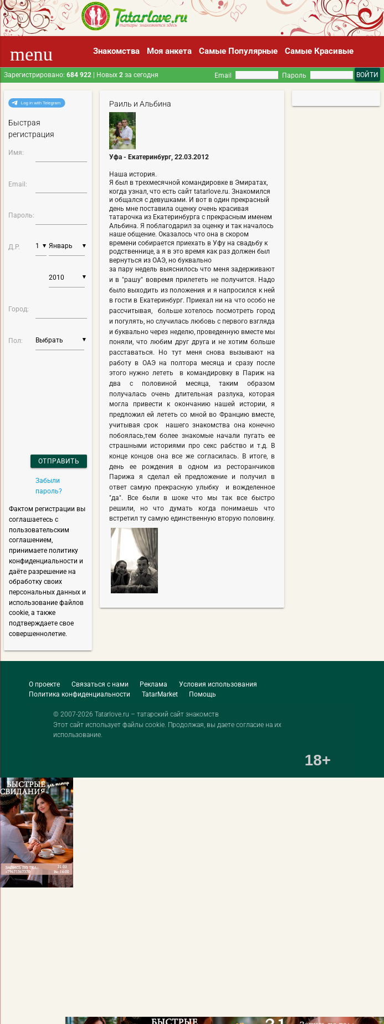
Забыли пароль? (48, 485)
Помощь (202, 694)
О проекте (44, 684)
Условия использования (218, 684)
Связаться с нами (100, 684)
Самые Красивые (319, 51)
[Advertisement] (80, 990)
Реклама (153, 684)
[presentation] (38, 387)
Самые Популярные (238, 51)
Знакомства (116, 51)
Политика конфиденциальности (79, 694)
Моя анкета (169, 51)
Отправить (59, 461)
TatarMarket (160, 694)
